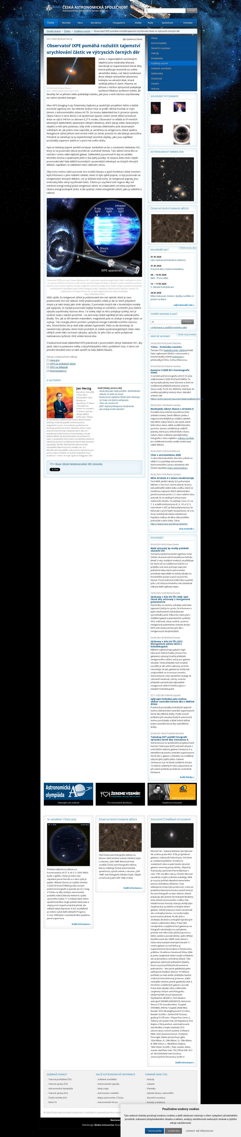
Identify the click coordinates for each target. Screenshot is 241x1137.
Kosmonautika (158, 43)
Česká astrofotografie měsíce (170, 208)
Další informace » (81, 924)
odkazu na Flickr (186, 438)
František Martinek (175, 733)
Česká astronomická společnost (67, 1112)
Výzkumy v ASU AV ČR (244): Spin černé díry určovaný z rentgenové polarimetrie (170, 599)
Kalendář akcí (159, 249)
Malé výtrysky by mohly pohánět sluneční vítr (170, 549)
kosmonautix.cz (58, 370)
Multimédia (157, 73)
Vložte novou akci (188, 247)
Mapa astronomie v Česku (111, 1097)
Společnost (167, 22)
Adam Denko (173, 544)
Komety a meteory (156, 1102)
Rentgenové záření (78, 464)
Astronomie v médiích (108, 1093)
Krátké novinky (160, 336)
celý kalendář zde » (183, 304)
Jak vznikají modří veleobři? (111, 409)
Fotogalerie (119, 22)
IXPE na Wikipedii (59, 367)
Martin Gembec (174, 366)
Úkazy (154, 38)
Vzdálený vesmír (82, 31)
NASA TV (52, 1102)
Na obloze (96, 22)
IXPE (90, 464)
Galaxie (151, 1083)
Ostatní (155, 83)
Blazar (58, 464)
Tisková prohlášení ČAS (60, 1079)
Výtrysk (65, 464)
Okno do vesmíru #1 (108, 403)
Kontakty (188, 22)
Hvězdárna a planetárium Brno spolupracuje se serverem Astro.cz (117, 1112)
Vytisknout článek (134, 39)
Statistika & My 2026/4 (175, 350)
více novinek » (186, 528)
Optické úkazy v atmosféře (160, 1093)
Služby (138, 22)
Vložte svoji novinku (187, 334)
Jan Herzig (67, 39)
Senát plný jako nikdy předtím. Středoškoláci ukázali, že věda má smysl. (119, 392)
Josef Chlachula (174, 343)
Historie (155, 88)
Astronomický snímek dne (167, 151)
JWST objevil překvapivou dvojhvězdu (116, 406)
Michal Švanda (173, 593)
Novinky (66, 22)
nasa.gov (55, 360)
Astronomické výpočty (108, 1083)
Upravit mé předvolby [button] (199, 1130)
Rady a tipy (103, 1088)
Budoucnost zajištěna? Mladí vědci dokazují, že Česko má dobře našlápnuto (119, 398)
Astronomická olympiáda (60, 1088)
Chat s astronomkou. (177, 467)
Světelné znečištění (161, 68)
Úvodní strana (54, 31)
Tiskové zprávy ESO (58, 1093)
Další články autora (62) (110, 388)
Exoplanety (157, 58)
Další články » (187, 777)
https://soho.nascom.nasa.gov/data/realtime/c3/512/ (177, 398)
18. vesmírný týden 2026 (61, 819)
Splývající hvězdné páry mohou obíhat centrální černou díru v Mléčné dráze (172, 701)
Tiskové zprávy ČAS (58, 1083)
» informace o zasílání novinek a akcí (169, 327)
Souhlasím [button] (154, 1130)
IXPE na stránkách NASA (63, 363)
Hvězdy (155, 53)
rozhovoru (177, 356)
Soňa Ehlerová (173, 451)
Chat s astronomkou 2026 (166, 454)
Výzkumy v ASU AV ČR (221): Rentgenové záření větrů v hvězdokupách (167, 644)
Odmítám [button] (173, 1130)
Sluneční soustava (160, 48)
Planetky (151, 1088)
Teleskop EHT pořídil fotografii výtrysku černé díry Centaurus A (169, 738)
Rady (150, 22)
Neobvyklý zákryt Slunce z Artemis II (172, 408)
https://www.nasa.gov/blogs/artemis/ (169, 523)
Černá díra (97, 464)
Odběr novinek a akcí (164, 313)
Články (50, 22)
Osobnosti (156, 78)
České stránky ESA (57, 1097)
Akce (80, 22)
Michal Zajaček (173, 695)
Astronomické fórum (108, 1102)
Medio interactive (104, 1124)
